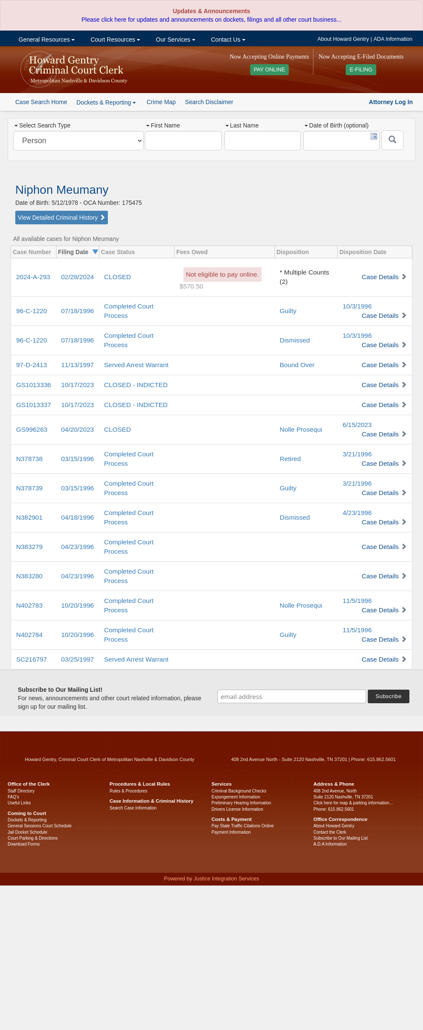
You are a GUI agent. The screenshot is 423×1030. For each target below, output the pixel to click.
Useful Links (19, 803)
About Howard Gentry (343, 39)
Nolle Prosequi (301, 429)
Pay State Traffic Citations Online (243, 825)
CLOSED (117, 276)
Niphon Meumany (61, 189)
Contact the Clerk (329, 832)
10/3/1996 (357, 306)
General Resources (46, 39)
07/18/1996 (77, 310)
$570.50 (191, 286)
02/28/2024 (77, 276)
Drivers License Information (237, 809)
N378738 (29, 458)
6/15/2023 (357, 424)
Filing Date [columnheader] (73, 252)
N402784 (29, 634)
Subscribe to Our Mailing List (340, 838)
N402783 (29, 605)
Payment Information (231, 832)
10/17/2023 (77, 384)
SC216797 (31, 659)
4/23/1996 (357, 512)
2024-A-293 (33, 276)
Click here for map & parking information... (353, 803)
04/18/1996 (77, 517)
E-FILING (361, 70)
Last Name (242, 125)
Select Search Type (42, 125)
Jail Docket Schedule (27, 832)
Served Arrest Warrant (136, 364)
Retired (290, 458)
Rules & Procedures (128, 791)
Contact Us (227, 39)
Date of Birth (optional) (337, 125)
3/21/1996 (357, 454)
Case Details (380, 276)
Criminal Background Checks (239, 791)
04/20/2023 (77, 429)
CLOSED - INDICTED (136, 384)
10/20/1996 (77, 605)
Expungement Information (236, 797)
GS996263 (32, 429)
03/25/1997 (77, 659)
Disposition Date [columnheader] (362, 252)
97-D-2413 (31, 364)
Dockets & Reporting (27, 820)
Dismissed (295, 340)
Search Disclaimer (209, 102)
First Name (163, 125)
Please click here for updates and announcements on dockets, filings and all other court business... (211, 19)
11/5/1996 (357, 600)
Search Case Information (133, 808)
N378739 (29, 488)
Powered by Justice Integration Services (211, 879)
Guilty (288, 310)
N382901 (29, 517)
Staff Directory (21, 791)
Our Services (174, 39)
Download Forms (24, 844)
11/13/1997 (77, 364)
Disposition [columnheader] (292, 252)
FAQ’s (13, 797)
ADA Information (392, 39)
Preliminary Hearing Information (241, 803)
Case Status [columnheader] (118, 252)
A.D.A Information (330, 844)
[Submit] (392, 140)
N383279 (29, 546)
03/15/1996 (77, 458)
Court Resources (114, 39)
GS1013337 (33, 404)
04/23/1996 (77, 546)
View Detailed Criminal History (61, 217)
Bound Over (297, 364)
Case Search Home (41, 102)
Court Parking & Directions (33, 838)
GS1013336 (33, 384)
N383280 (29, 576)
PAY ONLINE (269, 70)
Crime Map (161, 102)
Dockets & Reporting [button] (106, 102)
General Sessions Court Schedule (40, 825)
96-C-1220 (31, 310)
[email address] (291, 696)
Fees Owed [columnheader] (192, 252)
